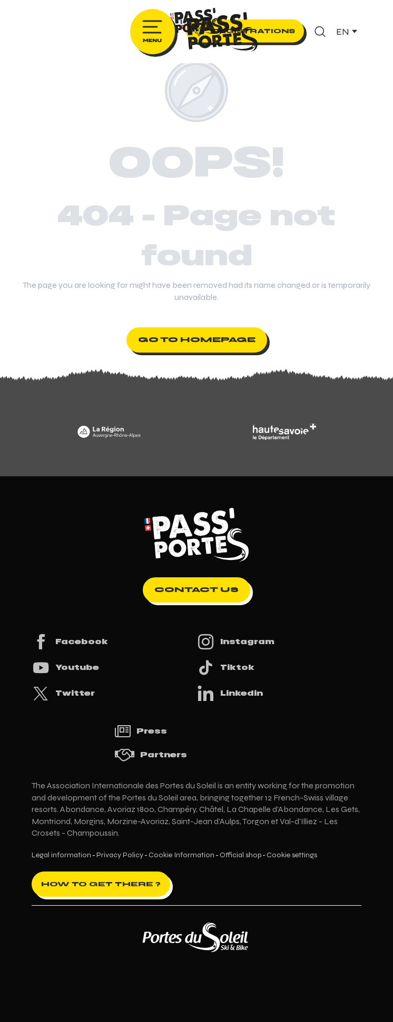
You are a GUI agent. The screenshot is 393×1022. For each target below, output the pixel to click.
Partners (150, 755)
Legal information (61, 855)
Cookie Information (181, 855)
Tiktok (225, 667)
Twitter (63, 693)
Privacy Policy (119, 855)
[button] (320, 31)
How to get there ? (101, 884)
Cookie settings (292, 855)
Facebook (70, 642)
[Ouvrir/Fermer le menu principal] (152, 31)
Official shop (240, 855)
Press (140, 731)
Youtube (65, 667)
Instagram (235, 642)
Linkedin (229, 693)
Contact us (196, 589)
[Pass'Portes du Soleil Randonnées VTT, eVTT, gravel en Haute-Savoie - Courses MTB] (196, 23)
